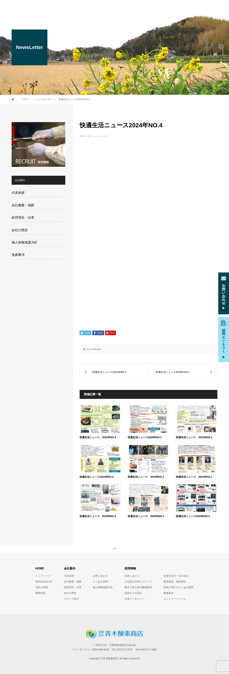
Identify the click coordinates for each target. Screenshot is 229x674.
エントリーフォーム (175, 598)
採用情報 (168, 6)
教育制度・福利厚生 (175, 581)
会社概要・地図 (23, 205)
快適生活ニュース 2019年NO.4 (98, 437)
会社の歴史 (20, 230)
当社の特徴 (86, 6)
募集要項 (169, 593)
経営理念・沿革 (23, 217)
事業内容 (106, 6)
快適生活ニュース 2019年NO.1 (146, 476)
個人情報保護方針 (24, 242)
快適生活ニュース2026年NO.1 (145, 437)
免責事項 (18, 255)
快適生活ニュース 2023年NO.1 (194, 476)
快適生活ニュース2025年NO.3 (193, 516)
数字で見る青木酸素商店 (138, 587)
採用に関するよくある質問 (179, 587)
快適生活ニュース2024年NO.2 (97, 476)
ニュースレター (100, 136)
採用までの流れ (133, 593)
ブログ (209, 6)
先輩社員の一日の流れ (176, 575)
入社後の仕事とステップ (138, 581)
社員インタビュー (135, 598)
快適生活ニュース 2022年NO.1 (194, 437)
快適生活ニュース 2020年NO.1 (146, 516)
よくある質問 (100, 581)
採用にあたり (132, 575)
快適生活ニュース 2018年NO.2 (98, 516)
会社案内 (125, 6)
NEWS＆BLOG (43, 581)
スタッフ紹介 (146, 6)
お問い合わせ (189, 6)
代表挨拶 (18, 193)
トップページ (42, 575)
